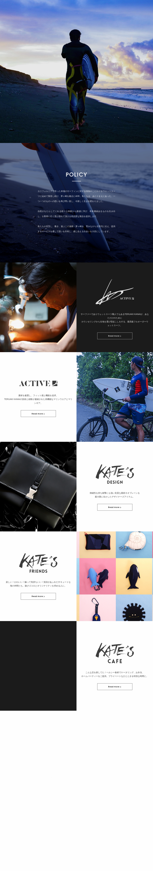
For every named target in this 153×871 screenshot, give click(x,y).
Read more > (114, 348)
